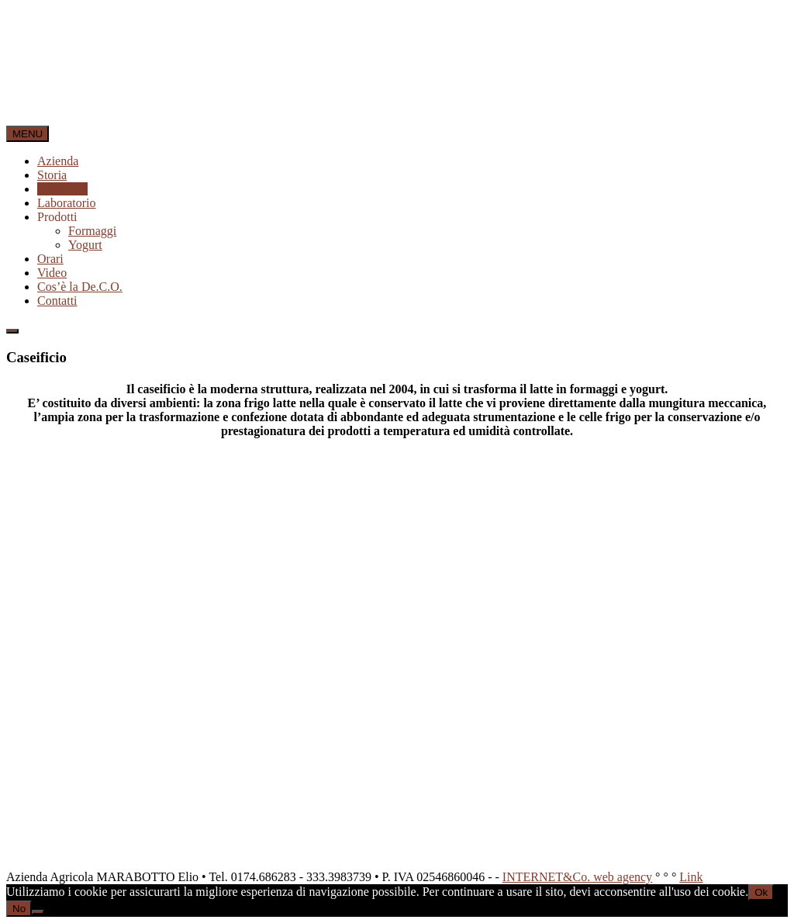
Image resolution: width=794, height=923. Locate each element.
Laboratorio (66, 202)
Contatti (57, 300)
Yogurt (85, 244)
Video (52, 272)
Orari (50, 258)
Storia (52, 174)
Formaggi (92, 230)
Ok (761, 892)
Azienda (57, 161)
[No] (38, 912)
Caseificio (62, 188)
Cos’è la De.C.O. (80, 286)
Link (691, 876)
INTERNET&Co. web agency (577, 876)
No (19, 908)
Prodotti (57, 216)
